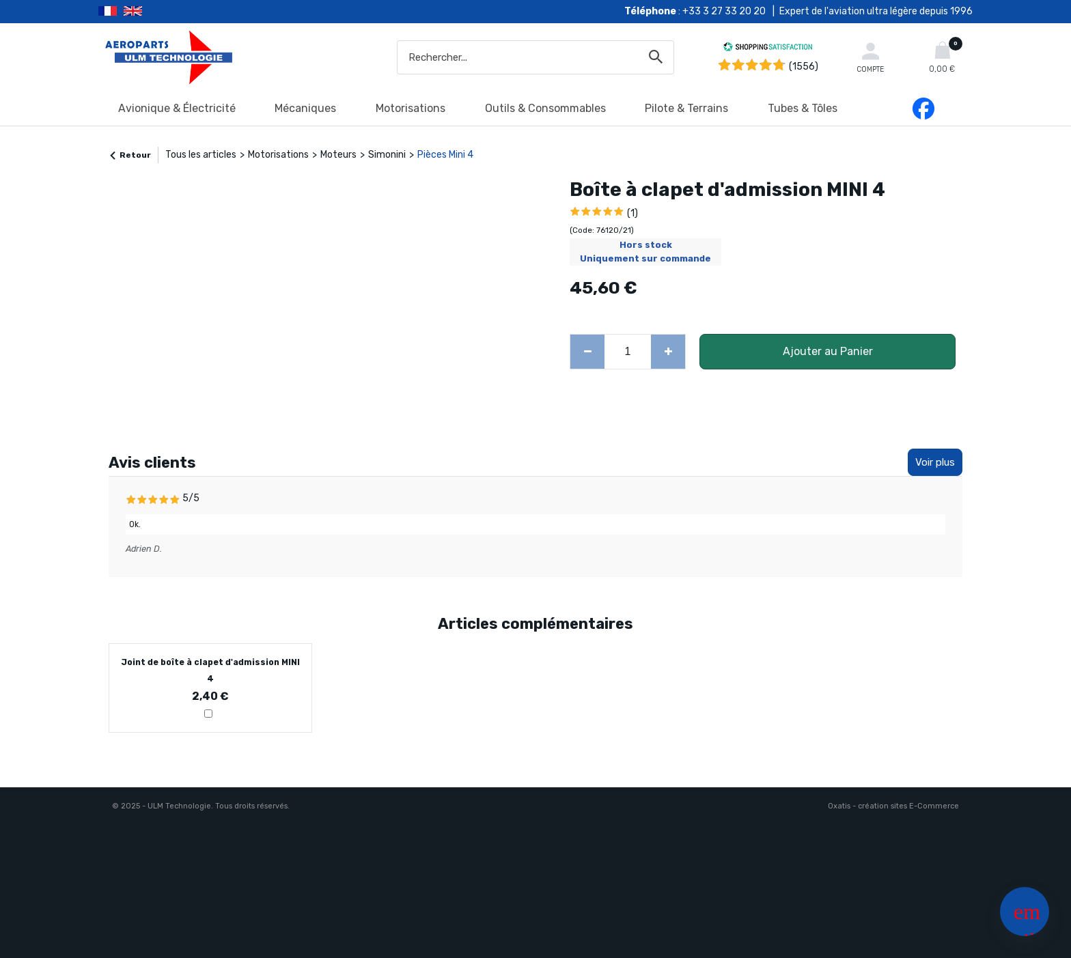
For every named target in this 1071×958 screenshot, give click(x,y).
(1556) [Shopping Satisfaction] (803, 66)
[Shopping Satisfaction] (767, 49)
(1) (632, 213)
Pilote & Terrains (686, 108)
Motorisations (410, 108)
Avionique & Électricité (177, 108)
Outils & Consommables (545, 108)
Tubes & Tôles (802, 108)
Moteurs (338, 154)
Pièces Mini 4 (445, 154)
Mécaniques (305, 108)
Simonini (387, 154)
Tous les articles (200, 154)
